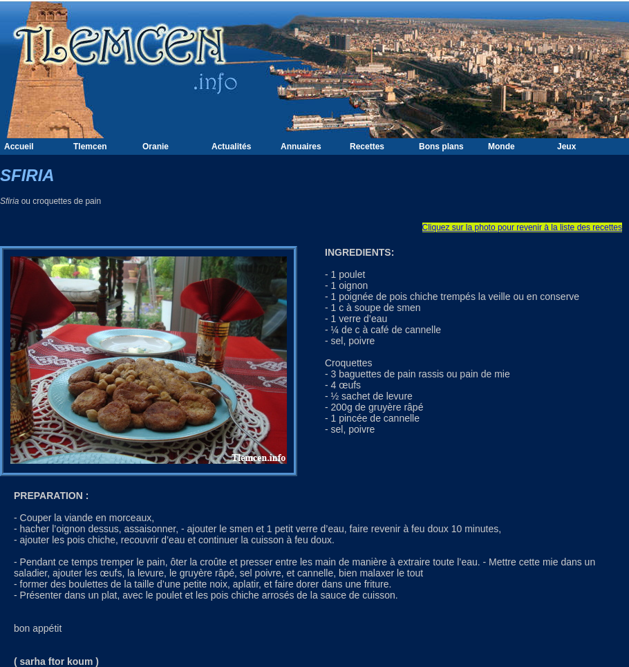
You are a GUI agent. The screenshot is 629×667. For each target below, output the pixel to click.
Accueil (19, 146)
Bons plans (441, 146)
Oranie (155, 146)
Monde (501, 146)
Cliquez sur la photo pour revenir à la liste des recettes (522, 227)
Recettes (367, 146)
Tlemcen (90, 146)
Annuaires (301, 146)
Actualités (231, 146)
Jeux (566, 146)
